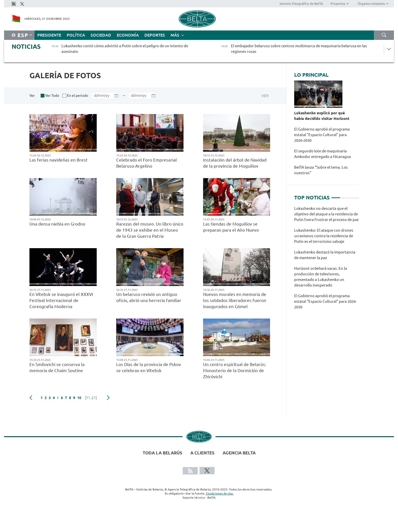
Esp (23, 35)
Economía (128, 35)
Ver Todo (52, 95)
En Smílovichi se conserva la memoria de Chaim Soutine (57, 367)
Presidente (49, 35)
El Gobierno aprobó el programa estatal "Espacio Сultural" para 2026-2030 (322, 134)
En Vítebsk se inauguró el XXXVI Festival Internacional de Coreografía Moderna (61, 300)
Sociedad (101, 35)
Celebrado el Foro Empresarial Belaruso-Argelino (146, 162)
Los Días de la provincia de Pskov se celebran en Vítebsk (148, 367)
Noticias (26, 46)
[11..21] (91, 398)
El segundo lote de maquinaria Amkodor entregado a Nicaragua (323, 154)
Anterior (30, 398)
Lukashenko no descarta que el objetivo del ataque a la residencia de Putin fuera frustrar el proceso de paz (326, 214)
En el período (77, 95)
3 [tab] (354, 195)
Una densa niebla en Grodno (57, 223)
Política (76, 35)
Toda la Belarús (162, 452)
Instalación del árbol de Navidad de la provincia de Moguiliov (235, 162)
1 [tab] (335, 195)
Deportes (154, 35)
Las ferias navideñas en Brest (58, 159)
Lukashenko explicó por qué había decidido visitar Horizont (323, 116)
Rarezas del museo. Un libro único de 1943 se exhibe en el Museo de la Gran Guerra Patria (149, 230)
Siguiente (108, 398)
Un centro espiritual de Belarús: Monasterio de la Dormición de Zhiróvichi (234, 370)
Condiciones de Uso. (220, 493)
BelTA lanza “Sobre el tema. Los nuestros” (321, 170)
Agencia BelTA (239, 452)
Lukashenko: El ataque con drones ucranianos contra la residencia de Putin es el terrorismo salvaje (323, 236)
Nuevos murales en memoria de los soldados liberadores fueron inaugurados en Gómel (234, 300)
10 (79, 398)
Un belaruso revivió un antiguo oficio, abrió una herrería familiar (148, 297)
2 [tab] (345, 195)
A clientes (202, 452)
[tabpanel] (326, 260)
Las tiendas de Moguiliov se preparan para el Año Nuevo (231, 226)
